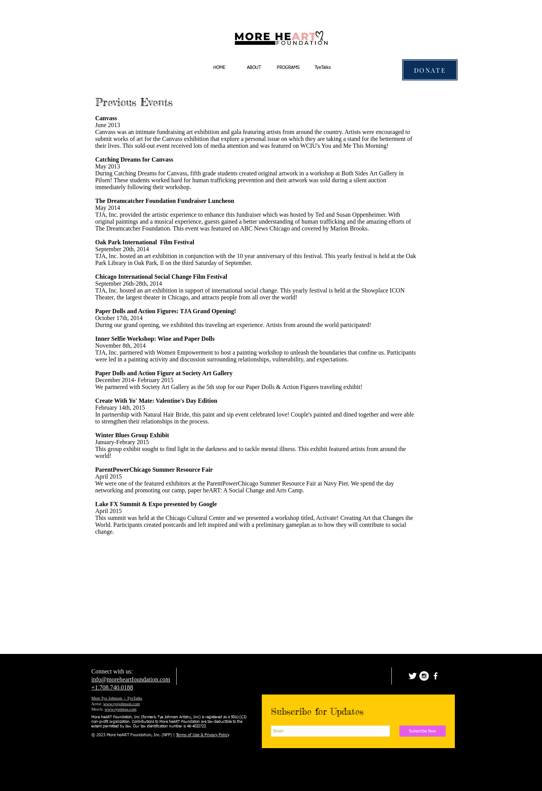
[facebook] (435, 676)
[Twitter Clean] (412, 676)
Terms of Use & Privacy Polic (201, 735)
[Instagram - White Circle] (424, 676)
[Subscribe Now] (422, 731)
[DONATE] (430, 70)
